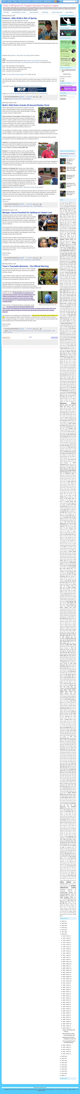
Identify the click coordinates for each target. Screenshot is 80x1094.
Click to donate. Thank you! (66, 85)
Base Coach (73, 252)
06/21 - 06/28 (66, 989)
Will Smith (70, 903)
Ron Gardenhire (72, 711)
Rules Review (72, 792)
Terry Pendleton (73, 844)
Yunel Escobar (71, 912)
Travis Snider (64, 872)
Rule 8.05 (65, 788)
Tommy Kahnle (63, 862)
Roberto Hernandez (63, 705)
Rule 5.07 (65, 766)
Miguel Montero (69, 629)
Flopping (61, 426)
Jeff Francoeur (69, 493)
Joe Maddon (66, 517)
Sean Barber (63, 819)
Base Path (64, 253)
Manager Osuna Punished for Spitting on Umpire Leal (27, 212)
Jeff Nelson (68, 498)
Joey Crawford (73, 518)
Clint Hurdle (65, 339)
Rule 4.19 (67, 761)
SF (64, 805)
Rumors (74, 794)
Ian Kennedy (70, 464)
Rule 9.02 (68, 789)
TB (67, 837)
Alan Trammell (71, 214)
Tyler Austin (70, 878)
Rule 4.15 (62, 761)
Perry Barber (73, 679)
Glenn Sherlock (63, 447)
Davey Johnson (63, 368)
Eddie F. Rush (68, 398)
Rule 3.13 (71, 753)
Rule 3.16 (65, 755)
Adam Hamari (67, 210)
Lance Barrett (66, 568)
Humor (73, 461)
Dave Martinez (73, 365)
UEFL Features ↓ (34, 12)
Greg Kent (62, 448)
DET (61, 351)
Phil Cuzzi (66, 683)
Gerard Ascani (66, 442)
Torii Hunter (71, 867)
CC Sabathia (69, 303)
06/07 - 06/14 (66, 993)
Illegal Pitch (71, 467)
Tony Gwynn (73, 864)
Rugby (65, 721)
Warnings (10, 332)
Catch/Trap (64, 317)
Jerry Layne (70, 504)
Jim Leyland (71, 509)
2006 (62, 1075)
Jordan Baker (68, 534)
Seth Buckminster (68, 822)
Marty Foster (70, 606)
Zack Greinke (69, 914)
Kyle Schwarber (72, 563)
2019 (62, 1056)
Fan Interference (64, 420)
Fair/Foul (71, 419)
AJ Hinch (70, 205)
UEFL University (38, 330)
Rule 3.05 (65, 752)
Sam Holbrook (66, 809)
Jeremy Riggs (71, 503)
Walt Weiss (70, 900)
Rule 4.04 (67, 756)
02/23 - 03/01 (66, 1023)
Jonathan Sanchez (68, 532)
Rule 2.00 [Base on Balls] (68, 728)
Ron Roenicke (65, 714)
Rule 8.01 (70, 785)
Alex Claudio (71, 217)
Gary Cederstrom (64, 436)
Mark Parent (62, 601)
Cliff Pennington (66, 337)
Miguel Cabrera (70, 627)
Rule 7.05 (66, 778)
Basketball (73, 255)
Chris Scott (69, 331)
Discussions (73, 387)
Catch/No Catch (72, 315)
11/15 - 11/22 (66, 944)
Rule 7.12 (72, 781)
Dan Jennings (70, 356)
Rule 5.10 (70, 767)
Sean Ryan (70, 820)
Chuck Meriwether (68, 334)
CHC (75, 303)
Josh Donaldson (70, 540)
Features (72, 420)
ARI (65, 206)
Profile (68, 686)
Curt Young (66, 350)
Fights (63, 425)
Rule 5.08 (72, 766)
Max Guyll (62, 619)
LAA (68, 565)
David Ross (71, 375)
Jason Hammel (72, 486)
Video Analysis (64, 897)
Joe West (74, 517)
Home (30, 337)
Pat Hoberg (71, 671)
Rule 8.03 (69, 786)
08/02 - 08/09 (66, 976)
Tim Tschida (69, 851)
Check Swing (64, 323)
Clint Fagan (73, 337)
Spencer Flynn (68, 828)
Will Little (62, 903)
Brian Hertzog (72, 289)
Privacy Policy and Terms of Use (40, 1087)
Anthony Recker (70, 236)
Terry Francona (63, 844)
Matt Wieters (71, 616)
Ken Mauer (71, 549)
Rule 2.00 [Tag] (69, 749)
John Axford (70, 520)
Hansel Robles (71, 454)
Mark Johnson (69, 596)
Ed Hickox (62, 396)
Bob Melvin (71, 270)
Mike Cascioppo (71, 632)
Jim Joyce (63, 509)
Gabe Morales (70, 434)
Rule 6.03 (73, 771)
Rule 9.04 (63, 791)
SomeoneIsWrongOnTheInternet (69, 70)
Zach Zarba (62, 914)
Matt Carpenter (73, 612)
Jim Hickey (74, 507)
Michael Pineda (68, 624)
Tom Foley (64, 858)
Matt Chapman (64, 613)
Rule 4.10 (62, 760)
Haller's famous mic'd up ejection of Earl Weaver (35, 60)
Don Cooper (71, 389)
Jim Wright (69, 512)
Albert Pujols (63, 216)
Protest (68, 688)
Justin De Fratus (68, 543)
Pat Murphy (62, 672)
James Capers (71, 479)
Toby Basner (65, 855)
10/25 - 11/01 (66, 951)
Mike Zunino (71, 643)
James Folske (62, 481)
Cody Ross (63, 342)
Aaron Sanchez (69, 208)
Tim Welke (66, 853)
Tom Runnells (69, 859)
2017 (62, 1060)
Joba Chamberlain (68, 514)
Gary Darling (73, 436)
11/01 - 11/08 (66, 948)
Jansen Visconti (63, 486)
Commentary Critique (69, 343)
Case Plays (70, 314)
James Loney (62, 482)
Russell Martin (65, 795)
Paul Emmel (68, 674)
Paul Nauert (68, 676)
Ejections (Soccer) (63, 408)
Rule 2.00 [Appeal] (64, 727)
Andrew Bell (63, 227)
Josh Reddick (63, 542)
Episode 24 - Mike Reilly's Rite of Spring (20, 55)
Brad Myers (69, 275)
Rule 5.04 (73, 763)
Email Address (63, 95)
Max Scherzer (69, 619)
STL (71, 805)
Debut (69, 378)
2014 (62, 1067)
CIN (67, 305)
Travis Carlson (68, 869)
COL (61, 306)
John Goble (69, 523)
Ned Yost (65, 652)
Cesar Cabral (71, 317)
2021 (62, 931)
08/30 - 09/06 (66, 968)
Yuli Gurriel (64, 912)
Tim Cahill (67, 848)
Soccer (61, 828)
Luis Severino (69, 579)
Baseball (64, 255)
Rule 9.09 (64, 792)
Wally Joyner (62, 900)
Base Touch (73, 253)
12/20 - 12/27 (66, 936)
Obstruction (62, 665)
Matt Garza (71, 613)
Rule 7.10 (66, 781)
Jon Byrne (70, 529)
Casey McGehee (63, 315)
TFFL (61, 839)
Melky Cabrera (69, 621)
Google (39, 1089)
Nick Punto (74, 660)
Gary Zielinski (65, 437)
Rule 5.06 (73, 764)
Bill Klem (68, 261)
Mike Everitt (65, 635)
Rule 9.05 (68, 791)
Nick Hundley (69, 658)
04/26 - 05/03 (66, 1004)
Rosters (67, 719)
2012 (62, 1071)
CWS (66, 306)
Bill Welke (71, 263)
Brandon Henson (68, 278)
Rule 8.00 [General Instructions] (20, 330)
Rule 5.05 (65, 764)
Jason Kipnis (69, 487)
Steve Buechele (69, 831)
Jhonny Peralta (67, 507)
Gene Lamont (69, 439)
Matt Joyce (67, 615)
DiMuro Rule (69, 385)
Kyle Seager (63, 565)
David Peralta (64, 373)
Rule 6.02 (65, 771)
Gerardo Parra (73, 442)
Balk (75, 248)
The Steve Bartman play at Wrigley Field (16, 74)
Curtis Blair (72, 350)
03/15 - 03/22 (66, 1017)
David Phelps (71, 373)
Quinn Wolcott (69, 691)
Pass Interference (63, 669)
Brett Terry (74, 286)
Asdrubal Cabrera (68, 244)
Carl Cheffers (73, 308)
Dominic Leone (65, 389)
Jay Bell (62, 490)
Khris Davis (70, 559)
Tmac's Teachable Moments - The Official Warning (25, 266)
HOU (73, 451)
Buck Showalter (64, 300)
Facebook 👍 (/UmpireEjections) (39, 93)
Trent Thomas (71, 873)
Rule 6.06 (62, 774)
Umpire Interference (64, 885)
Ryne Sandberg (64, 803)
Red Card (62, 697)
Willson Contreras (70, 905)
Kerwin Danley (72, 551)
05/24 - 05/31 (66, 995)
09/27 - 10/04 (66, 959)
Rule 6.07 (68, 774)
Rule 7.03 (69, 777)
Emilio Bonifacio (68, 409)
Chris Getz (65, 328)
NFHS (73, 649)
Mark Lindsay (67, 598)
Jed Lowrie (70, 492)
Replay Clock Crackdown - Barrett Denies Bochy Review (24, 187)
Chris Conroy (68, 326)
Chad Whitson (73, 319)
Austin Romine (72, 245)
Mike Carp (64, 632)
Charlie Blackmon (66, 320)
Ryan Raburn (69, 800)
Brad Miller (62, 275)
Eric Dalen (70, 412)
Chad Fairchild (63, 319)
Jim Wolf (62, 512)
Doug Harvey (63, 393)
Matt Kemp (73, 615)
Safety (64, 808)
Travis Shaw (73, 870)
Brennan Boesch (67, 281)
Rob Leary (64, 702)
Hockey (61, 461)
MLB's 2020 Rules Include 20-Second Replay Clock (25, 105)
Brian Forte (72, 287)
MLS (69, 582)
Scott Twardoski (68, 816)
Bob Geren (74, 269)
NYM (70, 651)
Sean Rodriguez (63, 820)
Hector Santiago (63, 457)
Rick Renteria (68, 699)
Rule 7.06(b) (62, 780)
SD (70, 803)
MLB (63, 582)
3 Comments (29, 257)
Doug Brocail (62, 392)
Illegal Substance (64, 469)
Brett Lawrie (68, 284)
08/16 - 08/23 (66, 972)
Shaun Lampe (71, 825)
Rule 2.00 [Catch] (71, 730)
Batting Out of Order (66, 256)
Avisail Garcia (63, 247)
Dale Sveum (68, 353)
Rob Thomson (71, 702)
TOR (67, 839)
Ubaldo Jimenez (71, 883)
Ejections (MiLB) (16, 259)
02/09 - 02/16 (66, 1028)
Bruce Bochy (70, 295)
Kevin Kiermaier (69, 556)
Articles (10, 206)
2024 (62, 925)
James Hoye (70, 481)
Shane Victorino (63, 825)
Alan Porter (62, 214)
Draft (75, 393)
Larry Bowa (68, 570)
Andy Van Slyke (69, 231)
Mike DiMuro (63, 634)
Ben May (74, 256)
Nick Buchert (72, 657)
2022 (62, 929)
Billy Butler (62, 264)
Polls (61, 686)
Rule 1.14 (65, 724)
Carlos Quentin (63, 312)
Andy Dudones (64, 228)
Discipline (67, 387)
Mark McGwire (64, 599)
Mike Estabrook (72, 634)
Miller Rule (69, 644)
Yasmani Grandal (63, 909)
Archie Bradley (71, 241)
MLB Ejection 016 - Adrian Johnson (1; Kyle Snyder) (71, 193)
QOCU (65, 690)
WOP (63, 81)
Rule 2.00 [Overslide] (71, 742)
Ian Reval (66, 465)
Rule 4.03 (62, 756)
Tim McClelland (69, 850)
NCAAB (61, 649)
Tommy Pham (69, 862)
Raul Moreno (73, 694)
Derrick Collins (63, 382)
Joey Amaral (65, 518)
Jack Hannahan (73, 475)
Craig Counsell (63, 348)
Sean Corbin (71, 819)
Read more (67, 47)
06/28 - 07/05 (66, 987)
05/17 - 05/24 (66, 998)
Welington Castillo (70, 901)
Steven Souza (68, 834)
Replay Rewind (69, 697)
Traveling (61, 869)
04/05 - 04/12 (66, 1010)
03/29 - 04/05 (66, 1013)
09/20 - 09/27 (66, 961)
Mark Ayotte (66, 593)
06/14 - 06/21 (66, 991)
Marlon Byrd (62, 604)
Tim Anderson (68, 847)
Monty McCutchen (71, 646)
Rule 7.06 (72, 778)
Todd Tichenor (72, 856)
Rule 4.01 (72, 755)
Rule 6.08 (74, 774)
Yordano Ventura (72, 911)
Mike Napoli (62, 640)
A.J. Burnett (62, 202)
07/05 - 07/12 (66, 985)
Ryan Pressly (62, 800)
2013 (62, 1069)
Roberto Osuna (72, 707)
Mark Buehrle (73, 593)
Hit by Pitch (71, 459)
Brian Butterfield (64, 287)
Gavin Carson (72, 437)
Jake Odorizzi (67, 478)
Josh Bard (63, 540)
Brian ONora (63, 292)
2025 (62, 923)
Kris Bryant (65, 562)
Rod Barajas (71, 710)
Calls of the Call (73, 306)
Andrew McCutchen (72, 227)
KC (62, 546)
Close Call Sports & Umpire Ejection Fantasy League (30, 5)
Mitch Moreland (63, 646)
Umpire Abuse (27, 259)
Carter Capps (62, 314)
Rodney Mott (63, 711)
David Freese (69, 370)
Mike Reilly (11, 98)
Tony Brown (67, 864)
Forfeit (73, 426)
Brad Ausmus (70, 273)
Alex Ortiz (68, 219)
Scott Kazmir (68, 814)
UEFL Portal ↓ (70, 12)
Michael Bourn (68, 623)
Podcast (16, 98)
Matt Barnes (70, 610)
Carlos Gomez (63, 311)
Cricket (61, 350)
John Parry (67, 526)
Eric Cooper (63, 412)
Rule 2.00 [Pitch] (65, 744)
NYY (75, 651)
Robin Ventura (63, 708)
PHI (61, 666)
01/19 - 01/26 (66, 1049)
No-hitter (63, 661)
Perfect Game (66, 679)
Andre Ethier (73, 225)
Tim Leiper (62, 850)
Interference (68, 473)
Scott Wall (67, 817)
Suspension (62, 837)
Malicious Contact (70, 585)
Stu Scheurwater (69, 836)
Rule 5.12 (66, 769)
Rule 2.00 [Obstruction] (70, 739)
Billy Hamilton (73, 264)
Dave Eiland (66, 364)
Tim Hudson (72, 848)
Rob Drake (73, 700)
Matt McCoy (64, 616)
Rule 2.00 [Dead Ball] (67, 732)
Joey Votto (63, 520)
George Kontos (68, 440)
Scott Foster (68, 812)
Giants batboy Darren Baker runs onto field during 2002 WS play (22, 62)
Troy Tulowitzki (63, 876)
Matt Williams (63, 618)
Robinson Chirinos (63, 710)
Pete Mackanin (69, 680)
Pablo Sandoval (72, 666)
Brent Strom (68, 283)
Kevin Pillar (66, 557)
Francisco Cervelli (63, 429)
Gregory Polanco (68, 450)
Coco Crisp (68, 340)
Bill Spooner (64, 262)
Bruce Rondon (72, 297)
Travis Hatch (66, 870)
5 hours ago (62, 78)
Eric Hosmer (66, 414)
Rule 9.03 (74, 789)
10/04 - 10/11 (66, 957)
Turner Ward (71, 876)
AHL (72, 203)
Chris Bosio (70, 325)
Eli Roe (70, 408)
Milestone (62, 644)
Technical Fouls (69, 841)
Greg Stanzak (69, 448)
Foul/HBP (70, 428)
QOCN (74, 688)
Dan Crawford (69, 354)
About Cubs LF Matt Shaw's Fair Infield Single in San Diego (71, 169)
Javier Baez (73, 489)
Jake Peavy (74, 478)
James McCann (70, 482)
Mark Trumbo (62, 602)
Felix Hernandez (63, 422)
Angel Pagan (66, 234)
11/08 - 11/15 (66, 946)
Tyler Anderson (63, 878)
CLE (72, 305)
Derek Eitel (67, 379)
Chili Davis (74, 323)
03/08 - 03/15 (66, 1019)
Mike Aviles (66, 630)
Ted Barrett (62, 842)
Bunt (71, 301)
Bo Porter (68, 267)
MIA (66, 581)
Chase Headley (67, 322)
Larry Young (62, 573)
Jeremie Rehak (69, 501)
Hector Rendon (72, 456)
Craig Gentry (72, 348)
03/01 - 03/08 (66, 1021)
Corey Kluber (62, 345)
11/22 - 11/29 (66, 942)
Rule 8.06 (72, 788)
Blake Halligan (70, 266)
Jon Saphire (67, 531)
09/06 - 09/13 (66, 966)
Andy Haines (72, 230)
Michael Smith (68, 626)
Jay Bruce (67, 490)
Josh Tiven (70, 542)
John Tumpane (69, 528)
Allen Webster (67, 225)
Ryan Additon (73, 795)
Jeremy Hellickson (63, 503)
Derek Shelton (71, 381)
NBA (72, 648)
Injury (63, 470)
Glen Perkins (72, 445)
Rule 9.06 (74, 791)
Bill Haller (66, 259)
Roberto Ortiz (64, 707)
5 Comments (29, 96)
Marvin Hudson (64, 607)
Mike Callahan (73, 630)
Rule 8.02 (62, 786)
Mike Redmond (70, 640)
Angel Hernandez (71, 233)
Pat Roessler (69, 672)
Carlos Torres (70, 312)
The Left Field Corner (65, 845)
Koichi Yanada (69, 560)
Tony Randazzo (70, 865)
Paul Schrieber (67, 677)
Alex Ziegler (67, 222)
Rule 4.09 (72, 758)
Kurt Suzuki (65, 563)
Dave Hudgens (73, 364)
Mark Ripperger (70, 601)
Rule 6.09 (64, 775)
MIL (70, 581)
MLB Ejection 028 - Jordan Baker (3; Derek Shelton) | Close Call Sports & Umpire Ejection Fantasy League (66, 76)
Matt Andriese (63, 610)
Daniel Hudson (68, 359)
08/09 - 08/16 (66, 974)
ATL (70, 206)
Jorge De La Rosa (68, 535)
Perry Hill (63, 680)
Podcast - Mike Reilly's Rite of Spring (19, 18)
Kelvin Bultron (73, 548)
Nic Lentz (69, 655)
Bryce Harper (71, 298)
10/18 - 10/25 (66, 953)
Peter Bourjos (69, 682)
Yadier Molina (71, 906)
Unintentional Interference (66, 889)
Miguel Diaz (62, 629)
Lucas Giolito (70, 577)
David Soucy (63, 376)
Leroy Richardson (68, 574)
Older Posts (54, 337)
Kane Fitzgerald (69, 546)
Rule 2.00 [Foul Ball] (68, 735)
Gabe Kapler (62, 434)
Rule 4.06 (61, 758)
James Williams (71, 484)
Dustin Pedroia (65, 395)
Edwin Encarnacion (70, 401)
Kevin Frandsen (69, 554)
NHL (65, 651)
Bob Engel (68, 269)
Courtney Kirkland (64, 347)
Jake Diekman (70, 476)
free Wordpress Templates (61, 1089)
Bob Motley (62, 272)
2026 (62, 921)
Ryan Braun (73, 797)
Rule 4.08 (67, 758)
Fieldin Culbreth (72, 423)
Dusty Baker (71, 395)
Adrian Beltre (67, 211)
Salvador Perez (70, 808)
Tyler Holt (73, 880)
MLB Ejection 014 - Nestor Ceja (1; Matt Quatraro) (71, 185)
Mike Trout (72, 641)
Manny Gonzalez (72, 587)
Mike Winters (63, 643)
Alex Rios (73, 219)
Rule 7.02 (62, 777)
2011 (62, 1073)
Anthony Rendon (63, 238)
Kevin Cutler (62, 554)
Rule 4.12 (72, 760)
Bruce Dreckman (63, 297)
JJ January (67, 475)
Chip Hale (63, 325)
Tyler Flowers (66, 880)
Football (67, 426)
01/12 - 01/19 (66, 1051)
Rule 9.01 (62, 789)
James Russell (63, 484)
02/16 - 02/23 (66, 1025)
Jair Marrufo (63, 476)
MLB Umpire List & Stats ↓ (19, 12)
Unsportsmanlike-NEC (65, 894)
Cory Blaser (70, 345)
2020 (62, 934)
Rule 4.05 (73, 756)
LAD (73, 565)
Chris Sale (62, 331)
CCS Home (6, 12)
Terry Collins (71, 842)
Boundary (62, 273)
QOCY (74, 690)
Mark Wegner (70, 602)
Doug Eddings (70, 392)
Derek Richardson (63, 381)
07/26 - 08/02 (66, 978)
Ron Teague (73, 714)
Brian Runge (71, 292)
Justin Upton (66, 545)
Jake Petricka (64, 479)
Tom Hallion (71, 858)
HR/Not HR (71, 453)
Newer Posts (6, 337)
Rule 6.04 (64, 772)
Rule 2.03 (65, 750)
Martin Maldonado (70, 604)
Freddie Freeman (70, 431)
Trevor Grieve (62, 875)
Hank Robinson (63, 454)
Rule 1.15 (70, 724)
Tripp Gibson (70, 875)
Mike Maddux (73, 635)
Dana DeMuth (67, 357)
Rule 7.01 (71, 775)
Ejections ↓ (45, 12)
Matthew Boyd (72, 618)
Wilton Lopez (62, 906)
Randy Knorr (67, 694)
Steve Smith (68, 833)
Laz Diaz (69, 573)
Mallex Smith (62, 587)
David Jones (66, 371)
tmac (29, 330)
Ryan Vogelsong (66, 802)
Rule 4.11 (67, 760)
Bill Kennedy (62, 261)
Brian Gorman (63, 289)
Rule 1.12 (71, 722)
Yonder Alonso (64, 911)
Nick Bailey (66, 657)
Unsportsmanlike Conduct (66, 892)
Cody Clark (74, 340)
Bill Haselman (72, 259)
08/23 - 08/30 (66, 970)
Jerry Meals (62, 506)
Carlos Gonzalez (71, 311)
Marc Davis (67, 590)
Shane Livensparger (69, 823)
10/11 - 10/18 (66, 955)
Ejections (63, 403)
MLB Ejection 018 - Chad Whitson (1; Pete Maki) (71, 177)
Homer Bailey (67, 461)
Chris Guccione (72, 328)
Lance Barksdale (72, 567)
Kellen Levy (66, 548)
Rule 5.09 (62, 767)
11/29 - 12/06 (66, 940)
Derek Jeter (72, 379)
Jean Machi (63, 492)
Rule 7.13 (62, 783)
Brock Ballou (71, 294)
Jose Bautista (68, 537)
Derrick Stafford (71, 382)
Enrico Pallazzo (72, 411)
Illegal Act (72, 465)
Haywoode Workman (64, 456)
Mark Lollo (74, 598)
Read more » (5, 201)
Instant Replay (16, 206)
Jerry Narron (70, 506)
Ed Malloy (70, 396)
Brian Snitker (63, 294)
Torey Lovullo (63, 867)
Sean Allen (73, 817)
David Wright (71, 376)
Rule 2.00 (72, 725)
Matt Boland (66, 612)
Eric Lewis (73, 414)
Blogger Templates (72, 1089)
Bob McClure (63, 270)
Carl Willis (64, 309)
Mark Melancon (72, 599)
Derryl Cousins (63, 384)
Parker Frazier (71, 668)
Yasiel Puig (71, 908)
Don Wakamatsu (72, 390)
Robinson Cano (72, 708)
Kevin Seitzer (63, 559)
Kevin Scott (73, 557)
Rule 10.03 (65, 725)
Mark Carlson (64, 595)
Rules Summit (66, 794)
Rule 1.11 (65, 722)
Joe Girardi (69, 515)
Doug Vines (69, 393)
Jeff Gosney (68, 495)
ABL (67, 203)
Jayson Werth (73, 490)
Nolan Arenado (63, 663)
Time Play (74, 853)
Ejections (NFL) (70, 406)
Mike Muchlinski (70, 638)
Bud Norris (65, 301)
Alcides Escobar (63, 217)
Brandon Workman (68, 280)
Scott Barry (68, 811)
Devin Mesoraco (71, 384)
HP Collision (63, 453)
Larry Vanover (70, 571)
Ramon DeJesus (64, 693)
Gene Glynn (62, 439)
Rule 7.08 (69, 780)
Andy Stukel (62, 231)
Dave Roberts (71, 367)
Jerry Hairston (62, 504)
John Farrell (67, 521)
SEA (75, 803)
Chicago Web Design (50, 1089)
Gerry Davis (73, 444)
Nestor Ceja (71, 654)
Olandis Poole (71, 665)
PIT (65, 666)
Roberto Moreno (72, 705)
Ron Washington (66, 716)
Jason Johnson (63, 487)
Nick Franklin (62, 658)
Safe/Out (73, 806)
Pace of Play (26, 206)
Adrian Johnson (70, 213)
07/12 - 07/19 (66, 983)
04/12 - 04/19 (66, 1008)
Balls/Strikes (66, 250)
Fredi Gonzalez (70, 433)
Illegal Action (63, 467)
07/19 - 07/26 (66, 981)
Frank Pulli (63, 431)
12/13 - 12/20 (66, 938)
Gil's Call (64, 445)
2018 (62, 1058)
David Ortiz (73, 371)
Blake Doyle (63, 266)
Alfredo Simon (69, 224)
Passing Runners (72, 669)
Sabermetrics (63, 806)
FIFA (66, 419)
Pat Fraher (64, 671)
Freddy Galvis (62, 433)
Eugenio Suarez (68, 417)
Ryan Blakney (65, 797)
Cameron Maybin (65, 308)
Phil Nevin (74, 683)
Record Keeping (71, 696)
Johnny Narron (63, 529)
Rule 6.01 (73, 769)
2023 (62, 927)
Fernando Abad (71, 422)
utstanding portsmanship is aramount (31, 86)
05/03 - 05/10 (66, 1002)
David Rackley (63, 375)
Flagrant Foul (71, 425)
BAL (65, 248)
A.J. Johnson (69, 202)
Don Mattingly (63, 390)
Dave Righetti (64, 367)
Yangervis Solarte (63, 908)
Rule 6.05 (71, 772)
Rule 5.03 (68, 763)
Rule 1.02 (70, 721)
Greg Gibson (71, 447)
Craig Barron (72, 347)
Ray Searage (63, 696)
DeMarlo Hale (63, 378)
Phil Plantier (64, 685)
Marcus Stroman (68, 591)
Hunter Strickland (64, 462)
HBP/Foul (67, 451)
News (21, 206)
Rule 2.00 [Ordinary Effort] (68, 741)
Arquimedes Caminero (64, 242)
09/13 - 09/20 (66, 963)
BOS (70, 248)
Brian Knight (63, 291)
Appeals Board (64, 239)
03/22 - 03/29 (66, 1015)
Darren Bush (68, 362)
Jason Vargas (66, 489)
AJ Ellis (64, 205)
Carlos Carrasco (71, 309)
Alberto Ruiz (71, 216)
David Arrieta (71, 368)
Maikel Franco (68, 584)
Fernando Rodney (63, 423)
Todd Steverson (64, 856)
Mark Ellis (73, 595)
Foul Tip (62, 428)
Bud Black (73, 300)
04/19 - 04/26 (66, 1006)
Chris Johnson (65, 329)
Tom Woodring (70, 861)
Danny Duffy (68, 361)
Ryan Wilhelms (73, 802)
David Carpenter (63, 370)
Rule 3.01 (70, 750)
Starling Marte (68, 830)
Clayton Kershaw (67, 336)
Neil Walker (65, 654)
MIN (75, 581)
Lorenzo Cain (63, 577)
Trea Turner (62, 873)
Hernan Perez (62, 459)
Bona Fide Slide (70, 272)
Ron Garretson (65, 713)
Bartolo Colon (66, 252)
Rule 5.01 (73, 761)
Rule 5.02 (62, 763)
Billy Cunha (67, 264)
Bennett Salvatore (66, 258)
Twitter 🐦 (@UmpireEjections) (17, 93)
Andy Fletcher (72, 228)
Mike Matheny (66, 637)
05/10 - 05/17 (66, 1000)
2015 (62, 1064)
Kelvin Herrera (64, 549)
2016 (62, 1062)
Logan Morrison (71, 576)
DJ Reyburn (68, 351)
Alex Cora (62, 219)
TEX (73, 837)
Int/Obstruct (66, 472)
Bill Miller (74, 261)
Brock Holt (62, 295)
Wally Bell (72, 898)
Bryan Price (62, 298)
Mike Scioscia (63, 641)
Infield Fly (73, 469)
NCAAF (67, 649)
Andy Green (64, 230)
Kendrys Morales (63, 551)
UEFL (20, 98)
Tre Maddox (71, 872)
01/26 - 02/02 (66, 1047)
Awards (69, 247)
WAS (65, 898)
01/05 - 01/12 (66, 1053)
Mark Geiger (62, 596)
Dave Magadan (64, 365)
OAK (71, 663)
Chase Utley (73, 322)
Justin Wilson (73, 545)
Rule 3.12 (65, 753)
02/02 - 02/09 (66, 1045)
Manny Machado (66, 588)
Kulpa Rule (73, 562)
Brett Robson (68, 286)
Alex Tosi (62, 220)
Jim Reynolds (63, 511)
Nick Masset (68, 660)
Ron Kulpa (73, 713)
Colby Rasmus (69, 342)
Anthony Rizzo (72, 238)
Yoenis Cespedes (72, 909)
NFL (61, 651)
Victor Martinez (71, 895)
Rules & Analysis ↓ (57, 12)
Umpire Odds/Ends (26, 98)
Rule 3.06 (71, 752)
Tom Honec (62, 859)
